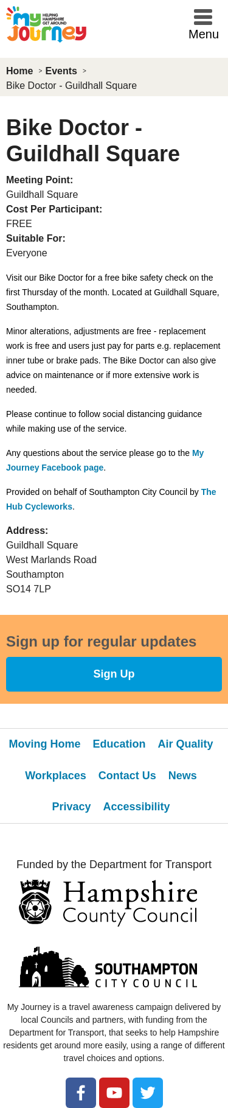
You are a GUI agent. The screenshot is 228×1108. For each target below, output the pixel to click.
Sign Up (114, 674)
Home (19, 71)
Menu (203, 34)
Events (61, 71)
